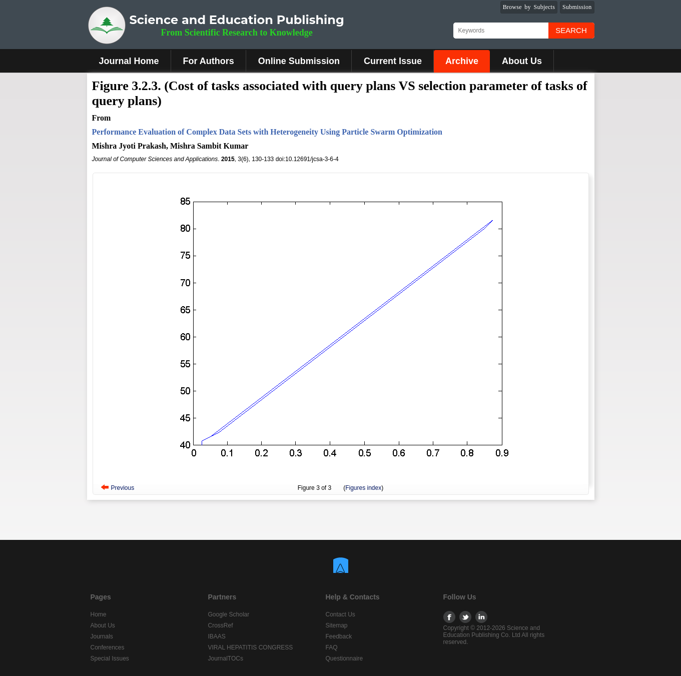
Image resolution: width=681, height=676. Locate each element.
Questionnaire (344, 658)
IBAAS (217, 636)
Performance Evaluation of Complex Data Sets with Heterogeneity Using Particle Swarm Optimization (267, 132)
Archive (461, 61)
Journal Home (129, 61)
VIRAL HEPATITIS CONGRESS (250, 647)
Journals (102, 636)
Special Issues (110, 658)
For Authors (208, 61)
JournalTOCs (225, 658)
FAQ (332, 647)
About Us (522, 61)
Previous (123, 487)
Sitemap (337, 625)
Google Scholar (229, 614)
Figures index (363, 487)
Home (99, 614)
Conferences (108, 647)
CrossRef (220, 625)
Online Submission (299, 61)
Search (571, 30)
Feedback (339, 636)
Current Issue (393, 61)
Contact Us (340, 614)
